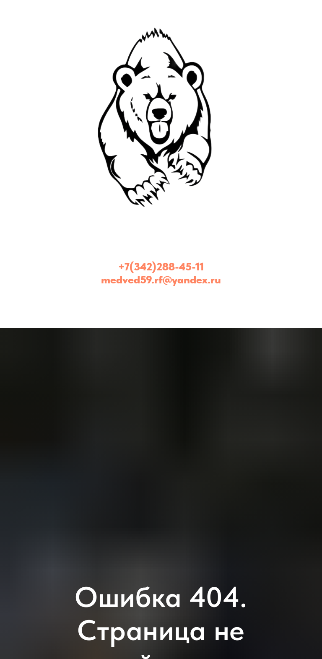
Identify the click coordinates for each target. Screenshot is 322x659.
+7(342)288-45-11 (161, 266)
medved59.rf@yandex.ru (161, 279)
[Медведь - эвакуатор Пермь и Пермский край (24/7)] (161, 300)
